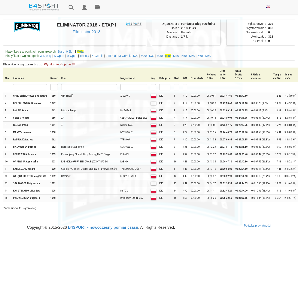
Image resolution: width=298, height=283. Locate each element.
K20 (136, 55)
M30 (160, 55)
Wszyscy (45, 55)
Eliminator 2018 (86, 31)
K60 (200, 55)
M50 (192, 55)
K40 (168, 55)
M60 (208, 55)
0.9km (70, 51)
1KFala (84, 55)
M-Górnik (124, 55)
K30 (152, 55)
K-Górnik (97, 55)
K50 (184, 55)
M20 (144, 55)
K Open (59, 55)
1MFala (111, 55)
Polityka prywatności (257, 225)
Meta (80, 51)
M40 (176, 55)
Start (60, 51)
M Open (72, 55)
